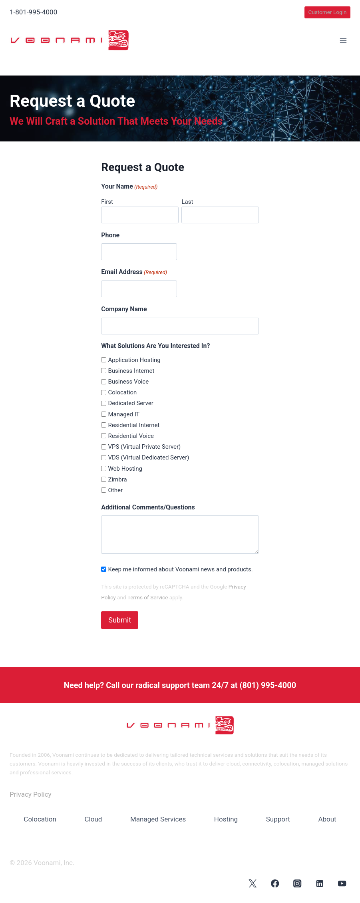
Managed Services (158, 819)
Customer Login (327, 12)
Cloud (93, 819)
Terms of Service (147, 597)
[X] (253, 883)
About (327, 819)
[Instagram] (297, 883)
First (107, 201)
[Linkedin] (320, 883)
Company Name (124, 309)
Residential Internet (133, 425)
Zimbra (117, 479)
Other (115, 490)
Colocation (122, 392)
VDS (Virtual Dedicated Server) (148, 457)
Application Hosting (134, 360)
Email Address (134, 272)
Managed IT (123, 414)
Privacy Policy (31, 794)
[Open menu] (343, 40)
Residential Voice (131, 436)
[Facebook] (275, 883)
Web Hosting (125, 468)
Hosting (226, 819)
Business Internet (131, 370)
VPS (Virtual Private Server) (144, 446)
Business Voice (128, 381)
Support (278, 819)
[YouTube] (342, 883)
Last (187, 201)
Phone (110, 235)
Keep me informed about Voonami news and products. (180, 569)
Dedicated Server (130, 403)
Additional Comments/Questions (148, 507)
